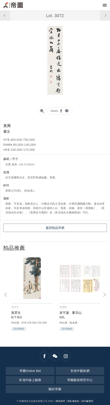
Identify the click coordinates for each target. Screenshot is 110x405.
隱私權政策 (73, 401)
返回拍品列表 (55, 227)
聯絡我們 (60, 401)
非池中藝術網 (79, 371)
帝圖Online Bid (30, 371)
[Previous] (5, 294)
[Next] (104, 294)
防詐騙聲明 (87, 401)
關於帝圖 (55, 389)
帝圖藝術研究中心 (80, 380)
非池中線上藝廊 (30, 380)
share (54, 110)
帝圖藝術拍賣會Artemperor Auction (13, 5)
